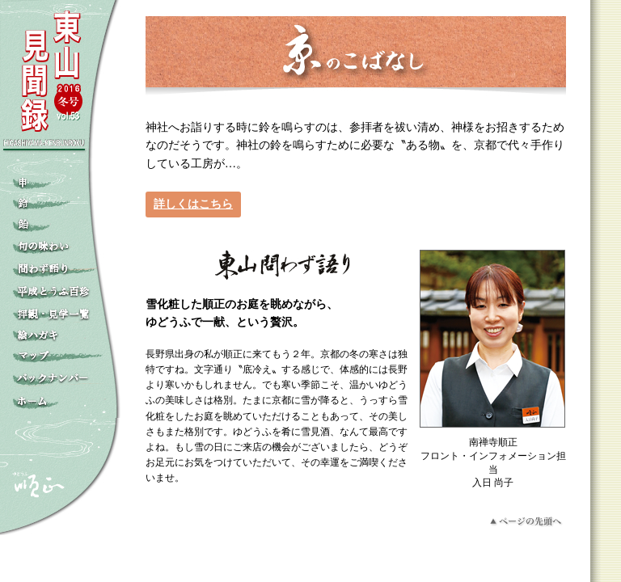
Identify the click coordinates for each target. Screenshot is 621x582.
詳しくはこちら (193, 204)
